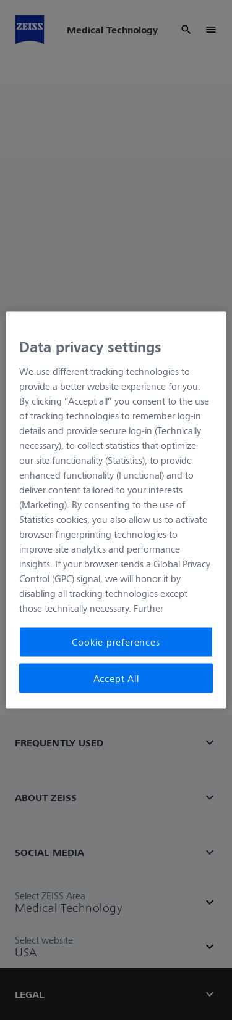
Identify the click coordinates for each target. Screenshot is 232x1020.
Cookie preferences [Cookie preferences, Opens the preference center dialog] (116, 642)
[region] (116, 510)
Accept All (116, 678)
